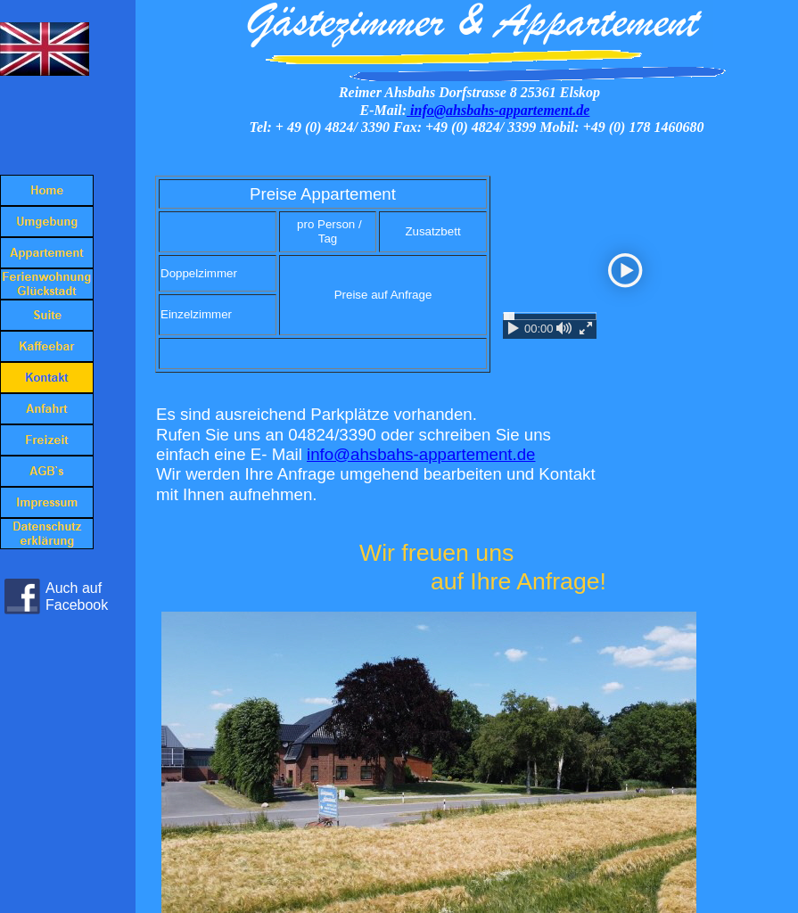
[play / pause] (513, 328)
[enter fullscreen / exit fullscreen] (585, 328)
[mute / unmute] (564, 328)
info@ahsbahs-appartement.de (498, 110)
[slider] (549, 316)
